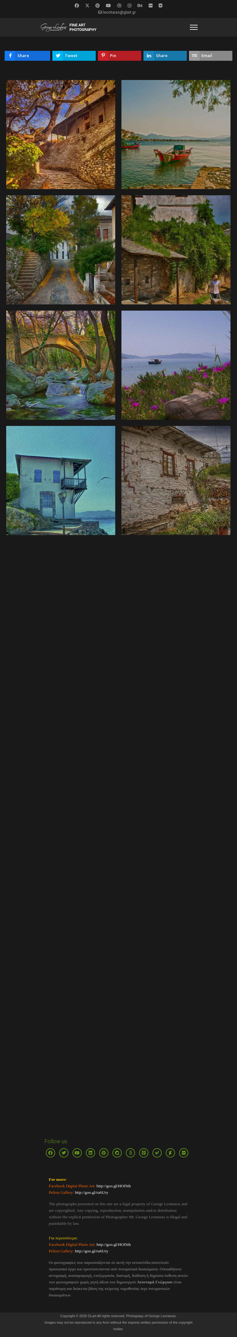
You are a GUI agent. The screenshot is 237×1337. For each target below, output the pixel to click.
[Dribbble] (119, 5)
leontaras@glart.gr (119, 12)
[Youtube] (108, 5)
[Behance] (140, 5)
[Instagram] (129, 5)
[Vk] (160, 5)
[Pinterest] (97, 5)
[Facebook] (77, 5)
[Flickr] (150, 5)
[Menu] (194, 27)
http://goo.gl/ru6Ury (91, 1192)
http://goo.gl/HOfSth (113, 1186)
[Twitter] (87, 5)
